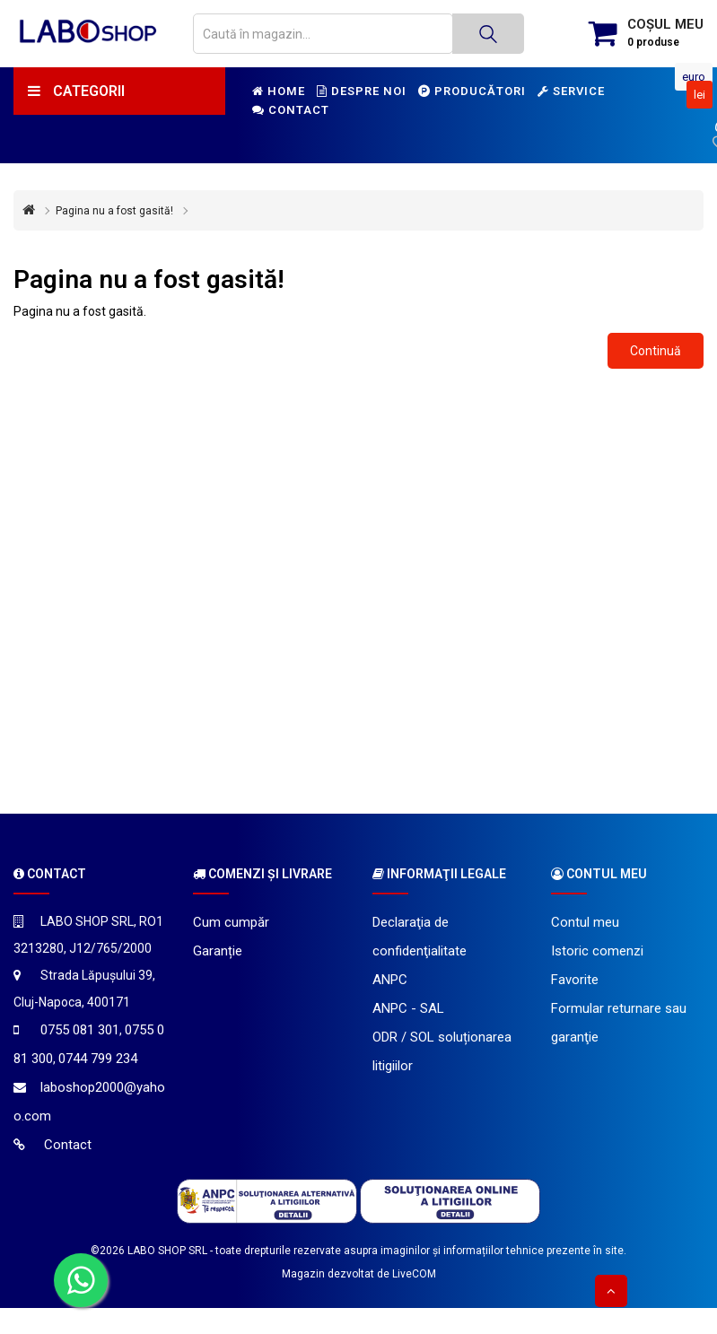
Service (571, 91)
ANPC (389, 980)
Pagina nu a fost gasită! (114, 211)
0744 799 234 (97, 1059)
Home (278, 91)
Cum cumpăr (231, 922)
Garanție (217, 951)
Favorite (575, 980)
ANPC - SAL (408, 1008)
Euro (693, 76)
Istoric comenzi (597, 951)
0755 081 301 (79, 1030)
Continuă (655, 351)
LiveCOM (414, 1274)
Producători (472, 91)
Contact (290, 110)
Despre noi (362, 91)
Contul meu (585, 922)
